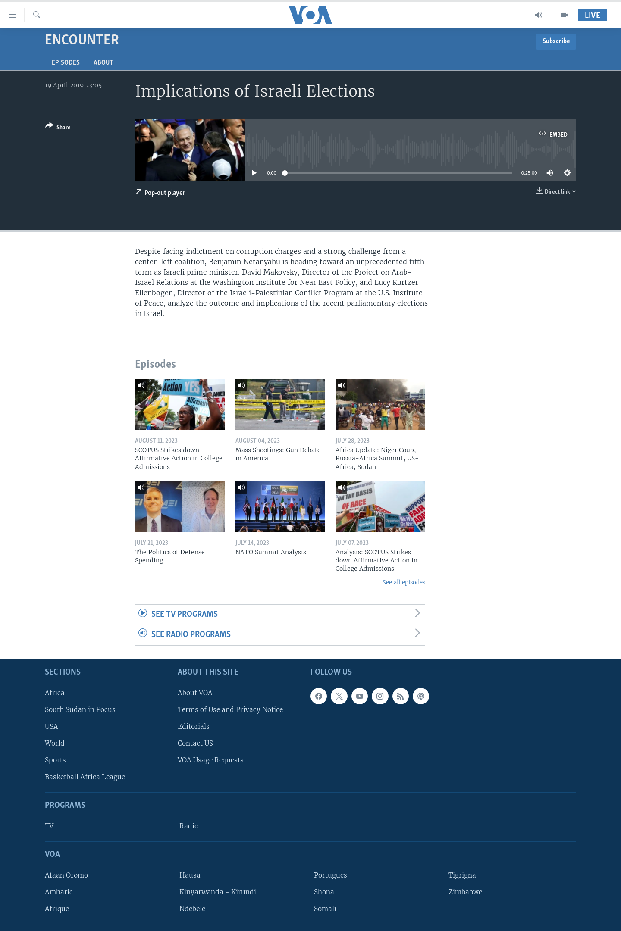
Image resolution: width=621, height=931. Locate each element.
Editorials (194, 726)
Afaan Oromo (66, 875)
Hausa (190, 875)
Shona (324, 892)
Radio (188, 826)
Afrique (57, 909)
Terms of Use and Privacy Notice (230, 709)
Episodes (66, 62)
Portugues (330, 875)
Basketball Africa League (85, 777)
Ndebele (192, 909)
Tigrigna (462, 875)
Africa (55, 692)
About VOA (195, 692)
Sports (55, 760)
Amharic (59, 892)
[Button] (58, 128)
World (55, 743)
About (103, 62)
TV (49, 826)
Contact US (195, 743)
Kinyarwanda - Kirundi (217, 892)
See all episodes (404, 582)
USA (51, 726)
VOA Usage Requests (211, 760)
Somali (325, 909)
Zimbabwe (465, 892)
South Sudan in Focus (80, 709)
